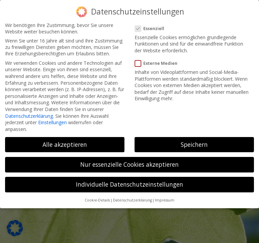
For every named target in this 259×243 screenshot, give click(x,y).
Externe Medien (158, 63)
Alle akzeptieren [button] (64, 144)
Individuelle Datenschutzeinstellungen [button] (129, 184)
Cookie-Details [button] (97, 200)
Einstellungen (52, 122)
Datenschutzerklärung (29, 115)
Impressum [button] (164, 200)
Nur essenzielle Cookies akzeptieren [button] (129, 164)
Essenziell (152, 28)
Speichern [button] (194, 144)
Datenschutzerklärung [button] (132, 200)
